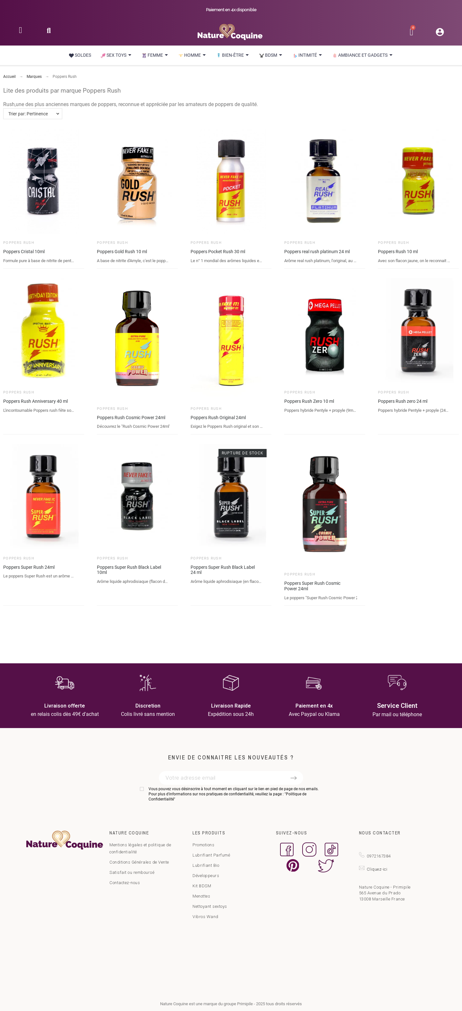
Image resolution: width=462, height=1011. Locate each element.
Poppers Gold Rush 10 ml (122, 251)
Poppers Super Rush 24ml (29, 567)
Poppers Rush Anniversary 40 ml (35, 401)
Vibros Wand (205, 916)
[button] (49, 32)
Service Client (397, 705)
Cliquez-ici (377, 869)
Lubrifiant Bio (206, 865)
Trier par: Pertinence (28, 113)
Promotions (203, 844)
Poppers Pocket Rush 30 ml (218, 251)
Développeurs (206, 875)
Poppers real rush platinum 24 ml (317, 251)
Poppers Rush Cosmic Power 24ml (131, 417)
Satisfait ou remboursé (131, 872)
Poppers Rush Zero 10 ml (309, 401)
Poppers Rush (18, 243)
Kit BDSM (202, 885)
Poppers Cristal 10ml (24, 251)
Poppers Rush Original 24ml (218, 417)
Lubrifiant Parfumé (211, 855)
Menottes (201, 896)
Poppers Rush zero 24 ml (402, 401)
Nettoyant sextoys (210, 906)
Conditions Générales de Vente (139, 862)
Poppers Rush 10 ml (398, 251)
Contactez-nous (124, 882)
